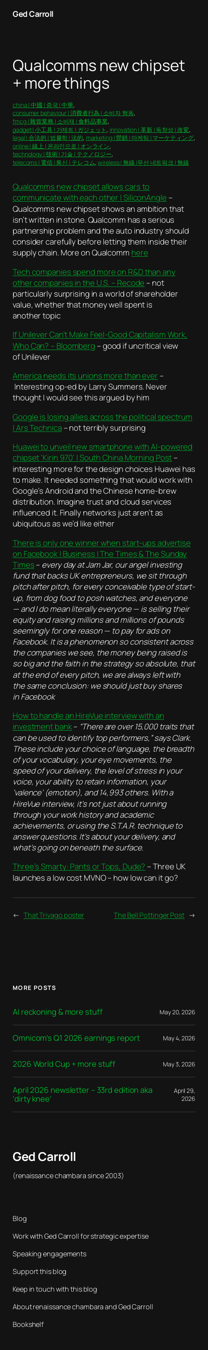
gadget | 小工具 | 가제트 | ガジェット (60, 130)
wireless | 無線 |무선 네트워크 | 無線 (143, 162)
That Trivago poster (54, 915)
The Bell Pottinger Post (149, 915)
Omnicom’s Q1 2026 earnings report (76, 1038)
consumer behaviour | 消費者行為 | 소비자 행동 (73, 113)
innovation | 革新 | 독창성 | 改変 (149, 130)
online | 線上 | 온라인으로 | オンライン (61, 146)
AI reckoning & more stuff (58, 1012)
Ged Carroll (33, 13)
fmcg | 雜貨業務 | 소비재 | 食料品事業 (60, 121)
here (139, 252)
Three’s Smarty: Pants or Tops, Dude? (79, 866)
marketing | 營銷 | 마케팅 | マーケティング (140, 138)
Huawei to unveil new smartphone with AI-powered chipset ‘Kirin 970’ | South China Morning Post (102, 452)
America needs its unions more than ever (85, 375)
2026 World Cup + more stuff (64, 1064)
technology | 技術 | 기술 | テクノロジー (62, 154)
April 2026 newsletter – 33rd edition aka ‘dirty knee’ (82, 1094)
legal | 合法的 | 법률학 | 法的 (48, 138)
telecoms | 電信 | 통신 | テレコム (54, 162)
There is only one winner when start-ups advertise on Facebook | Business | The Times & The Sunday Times (102, 553)
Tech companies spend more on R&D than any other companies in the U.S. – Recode (94, 277)
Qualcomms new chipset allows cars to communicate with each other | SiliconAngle (90, 192)
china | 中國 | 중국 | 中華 (43, 105)
